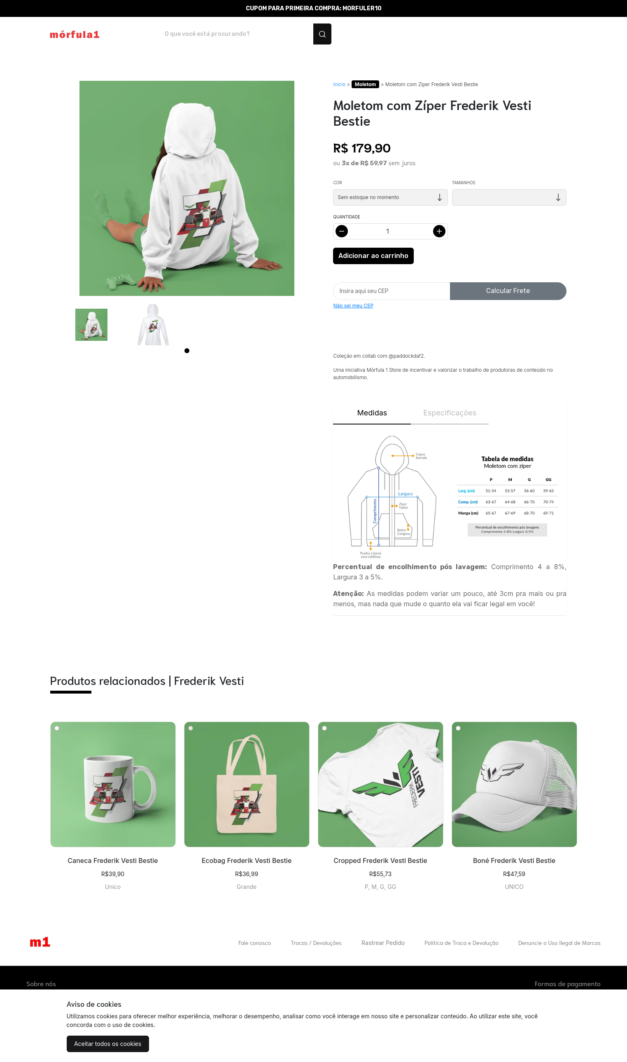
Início (339, 84)
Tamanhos (463, 182)
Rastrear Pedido (383, 942)
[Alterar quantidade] (390, 231)
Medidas (372, 412)
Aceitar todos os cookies (107, 1043)
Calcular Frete (508, 291)
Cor (337, 182)
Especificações (449, 412)
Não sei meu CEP (353, 305)
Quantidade (346, 216)
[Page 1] (186, 350)
